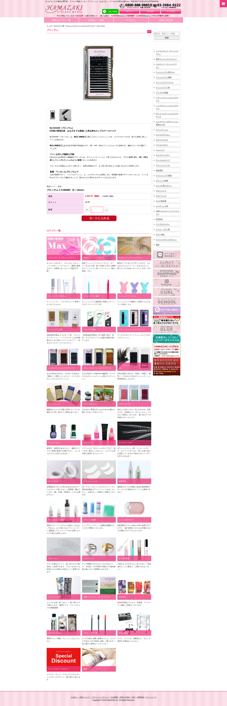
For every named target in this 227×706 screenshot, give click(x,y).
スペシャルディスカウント (166, 240)
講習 (157, 245)
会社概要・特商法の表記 (120, 697)
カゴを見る (171, 11)
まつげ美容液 (161, 201)
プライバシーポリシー (100, 697)
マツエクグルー (162, 145)
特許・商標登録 (138, 697)
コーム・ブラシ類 (163, 229)
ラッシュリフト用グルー (165, 72)
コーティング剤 (162, 206)
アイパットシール (163, 165)
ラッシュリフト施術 (164, 77)
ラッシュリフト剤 (163, 87)
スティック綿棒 (162, 181)
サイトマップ (151, 697)
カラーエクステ (162, 140)
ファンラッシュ (162, 130)
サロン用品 (160, 234)
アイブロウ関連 (162, 93)
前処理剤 (159, 170)
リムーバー (160, 150)
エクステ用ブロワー (164, 186)
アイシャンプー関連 (164, 175)
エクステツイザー (163, 155)
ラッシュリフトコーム (164, 82)
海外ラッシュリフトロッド (166, 59)
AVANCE (159, 219)
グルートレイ (161, 191)
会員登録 (150, 11)
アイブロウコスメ (163, 224)
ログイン (129, 11)
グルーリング (161, 196)
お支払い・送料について (80, 697)
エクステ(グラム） (163, 135)
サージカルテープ (163, 160)
